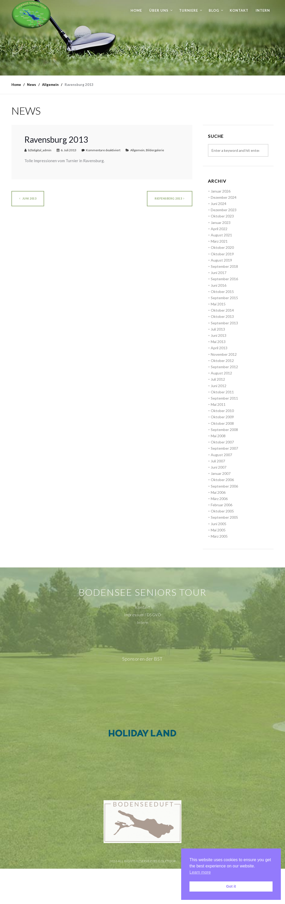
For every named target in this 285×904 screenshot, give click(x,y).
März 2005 (219, 536)
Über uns (158, 10)
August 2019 (221, 260)
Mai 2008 (218, 436)
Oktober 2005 (222, 511)
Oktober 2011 (222, 392)
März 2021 (219, 241)
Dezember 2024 (223, 197)
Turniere (188, 10)
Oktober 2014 (222, 310)
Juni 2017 (218, 272)
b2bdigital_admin (39, 150)
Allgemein (137, 150)
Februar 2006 (221, 505)
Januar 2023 (220, 222)
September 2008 (224, 429)
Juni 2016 (218, 285)
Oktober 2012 (222, 360)
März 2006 (219, 498)
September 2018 (224, 266)
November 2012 (224, 354)
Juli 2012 (218, 379)
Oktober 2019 (222, 254)
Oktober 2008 (222, 423)
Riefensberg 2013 (170, 198)
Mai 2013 (218, 341)
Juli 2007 (218, 461)
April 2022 (219, 229)
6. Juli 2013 (68, 150)
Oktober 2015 (222, 291)
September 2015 (224, 298)
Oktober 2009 (222, 417)
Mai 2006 (218, 492)
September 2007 (224, 448)
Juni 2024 (218, 203)
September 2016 (224, 279)
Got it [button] (231, 886)
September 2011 (224, 398)
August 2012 (221, 373)
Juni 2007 (218, 467)
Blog (214, 10)
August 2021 (221, 235)
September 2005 (224, 517)
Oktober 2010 (222, 410)
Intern (263, 10)
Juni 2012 (218, 385)
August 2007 (221, 455)
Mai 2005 (218, 530)
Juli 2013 (218, 329)
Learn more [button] (200, 872)
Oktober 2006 (222, 479)
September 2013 (224, 323)
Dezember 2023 (223, 210)
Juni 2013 (28, 198)
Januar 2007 (220, 473)
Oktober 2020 (222, 247)
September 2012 (224, 367)
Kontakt (239, 10)
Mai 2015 (218, 304)
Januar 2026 (220, 191)
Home (136, 10)
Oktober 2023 (222, 216)
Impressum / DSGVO (142, 614)
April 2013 (219, 348)
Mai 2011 (218, 404)
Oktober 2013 (222, 316)
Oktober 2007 (222, 442)
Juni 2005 (218, 524)
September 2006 (224, 486)
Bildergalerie (155, 150)
